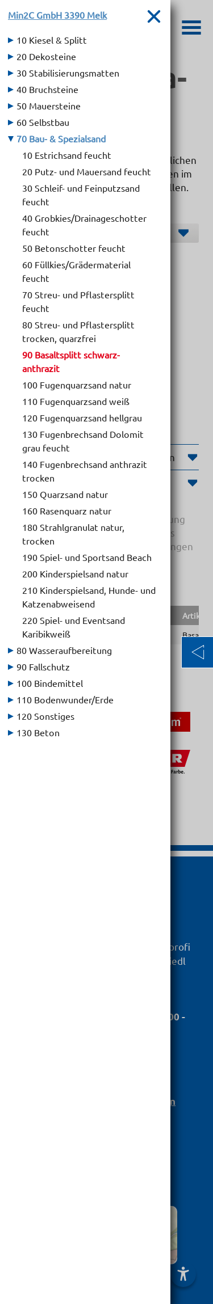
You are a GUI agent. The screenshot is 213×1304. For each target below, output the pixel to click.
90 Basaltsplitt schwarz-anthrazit (71, 361)
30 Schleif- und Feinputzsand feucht (81, 194)
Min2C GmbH (57, 14)
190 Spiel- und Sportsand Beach (87, 557)
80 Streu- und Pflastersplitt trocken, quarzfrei (78, 331)
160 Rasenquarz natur (66, 510)
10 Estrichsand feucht (66, 155)
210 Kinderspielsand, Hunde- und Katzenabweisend (89, 596)
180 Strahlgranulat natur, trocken (73, 533)
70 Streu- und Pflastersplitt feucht (78, 301)
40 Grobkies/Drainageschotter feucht (84, 224)
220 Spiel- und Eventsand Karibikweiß (73, 626)
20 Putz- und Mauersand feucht (86, 171)
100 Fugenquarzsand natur (76, 384)
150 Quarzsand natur (65, 494)
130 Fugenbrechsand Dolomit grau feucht (83, 440)
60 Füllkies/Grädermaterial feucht (76, 271)
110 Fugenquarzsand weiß (76, 401)
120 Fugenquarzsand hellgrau (82, 417)
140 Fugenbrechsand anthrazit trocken (84, 470)
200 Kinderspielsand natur (75, 573)
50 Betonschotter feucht (74, 248)
